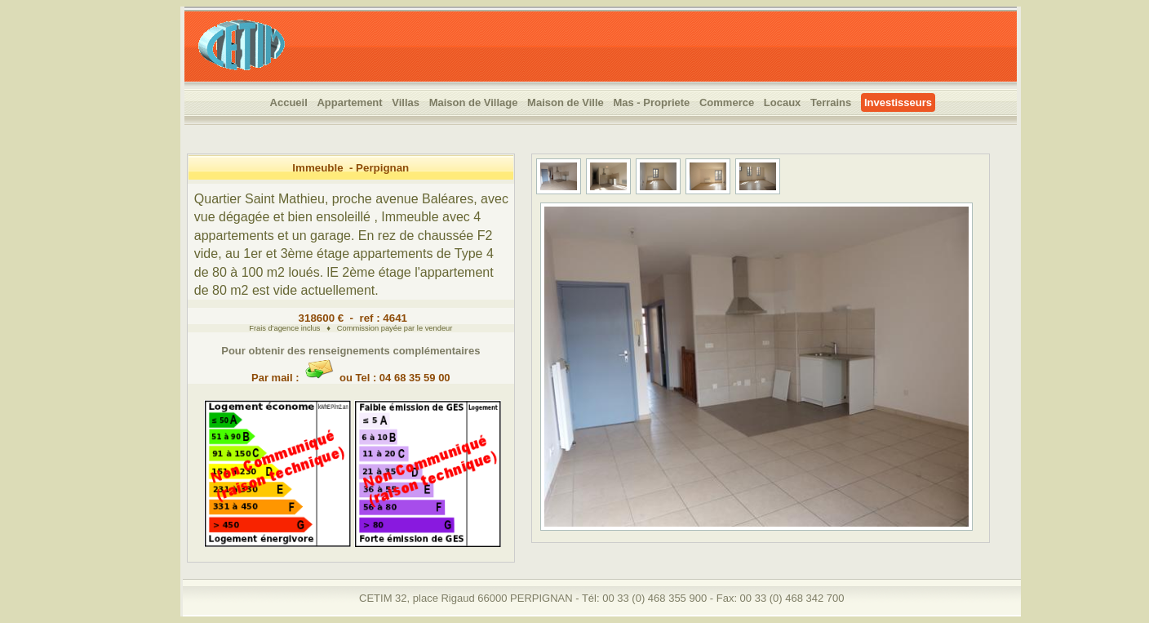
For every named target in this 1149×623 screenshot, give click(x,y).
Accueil (289, 102)
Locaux (782, 102)
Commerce (726, 102)
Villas (405, 102)
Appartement (349, 102)
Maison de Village (473, 102)
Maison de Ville (565, 102)
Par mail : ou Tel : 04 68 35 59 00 (350, 371)
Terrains (830, 102)
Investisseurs (898, 102)
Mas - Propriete (651, 102)
